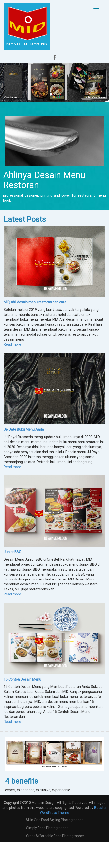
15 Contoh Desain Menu (22, 679)
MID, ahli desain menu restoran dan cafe (35, 302)
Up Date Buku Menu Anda (24, 429)
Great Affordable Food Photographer (55, 836)
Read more (12, 344)
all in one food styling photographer (54, 820)
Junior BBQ (12, 552)
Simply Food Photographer (47, 828)
